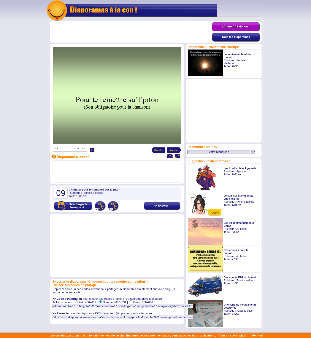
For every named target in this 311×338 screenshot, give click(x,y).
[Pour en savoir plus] (231, 335)
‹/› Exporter (162, 205)
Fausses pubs (244, 310)
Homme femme (245, 201)
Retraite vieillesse (93, 192)
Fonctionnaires (245, 280)
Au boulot (241, 229)
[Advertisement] (131, 32)
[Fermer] (257, 335)
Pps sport (242, 171)
